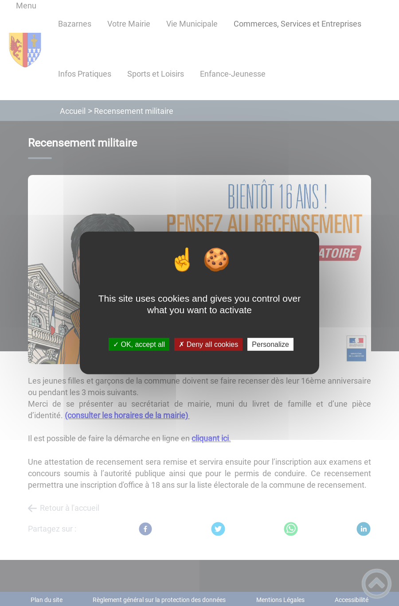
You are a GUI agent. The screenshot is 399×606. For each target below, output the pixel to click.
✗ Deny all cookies (208, 344)
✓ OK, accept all (139, 344)
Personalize (270, 344)
